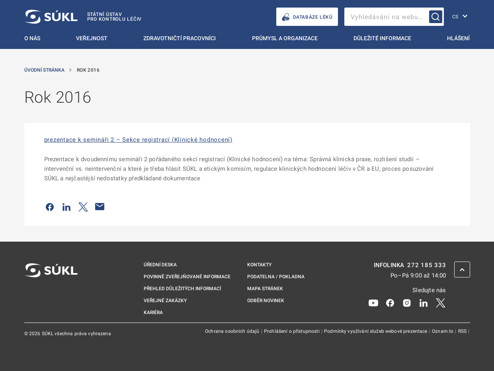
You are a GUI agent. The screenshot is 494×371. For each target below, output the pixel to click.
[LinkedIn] (423, 302)
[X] (440, 302)
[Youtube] (373, 302)
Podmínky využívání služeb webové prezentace (376, 331)
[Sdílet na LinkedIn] (66, 206)
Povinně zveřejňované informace (187, 276)
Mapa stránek (265, 288)
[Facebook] (390, 302)
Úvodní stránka (45, 70)
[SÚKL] (83, 16)
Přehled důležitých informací (182, 288)
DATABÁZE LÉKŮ (307, 17)
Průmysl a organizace (285, 38)
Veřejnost (91, 38)
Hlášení (458, 38)
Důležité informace (382, 38)
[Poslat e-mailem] (99, 206)
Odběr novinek (265, 300)
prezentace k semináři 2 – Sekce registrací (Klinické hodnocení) (138, 139)
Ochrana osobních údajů (232, 331)
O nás (32, 38)
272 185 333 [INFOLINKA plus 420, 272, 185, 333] (426, 265)
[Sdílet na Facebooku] (49, 206)
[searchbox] (394, 17)
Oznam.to (443, 331)
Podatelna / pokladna (276, 276)
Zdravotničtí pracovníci (179, 38)
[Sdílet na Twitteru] (83, 206)
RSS (463, 331)
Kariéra (153, 312)
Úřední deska (160, 265)
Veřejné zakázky (165, 300)
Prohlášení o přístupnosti (292, 331)
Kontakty (259, 265)
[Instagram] (406, 302)
